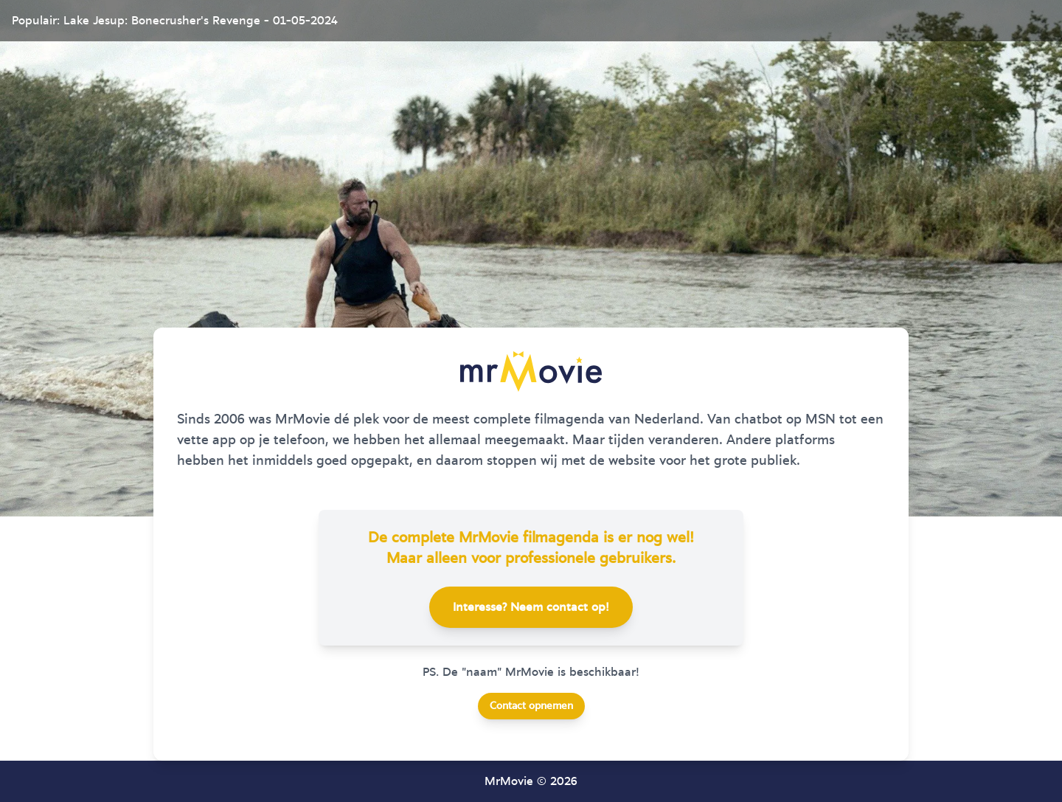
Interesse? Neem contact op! (531, 607)
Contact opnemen (531, 706)
